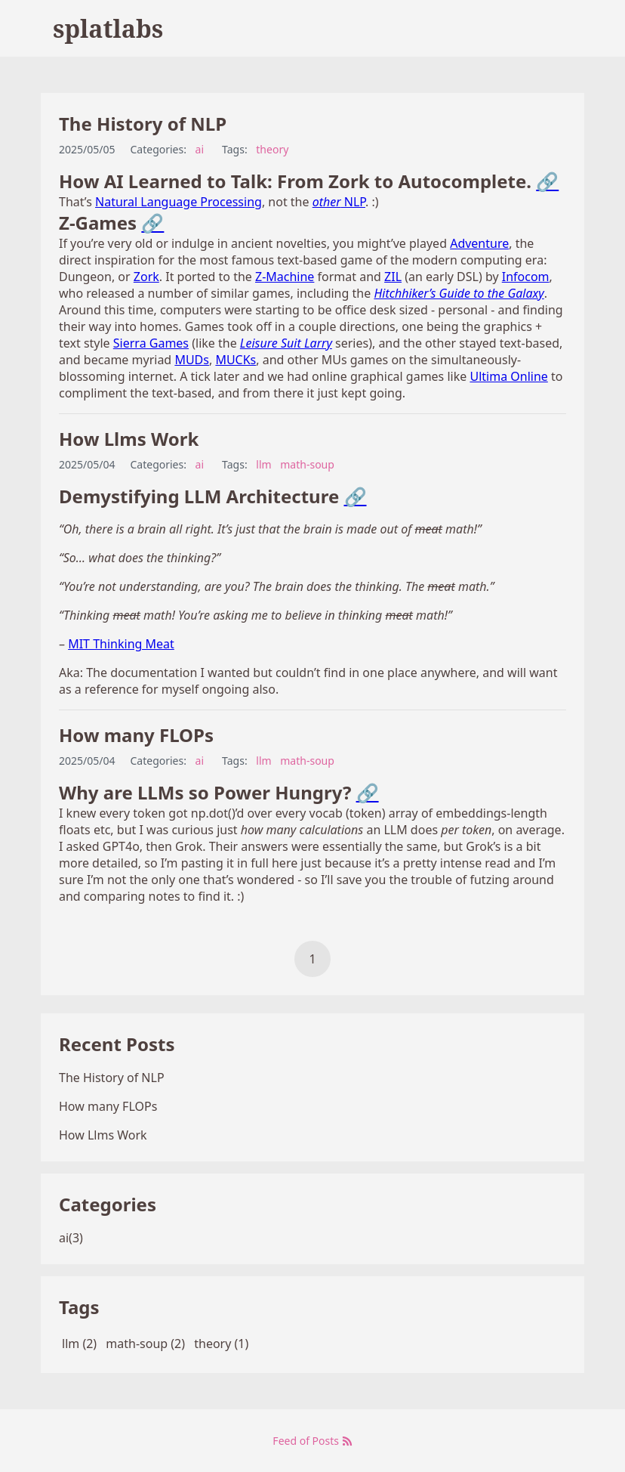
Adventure (479, 243)
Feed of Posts (312, 1440)
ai (200, 149)
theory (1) (221, 1343)
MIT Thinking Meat (121, 643)
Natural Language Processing (178, 201)
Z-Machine (284, 276)
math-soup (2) (145, 1343)
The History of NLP (142, 123)
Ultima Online (508, 376)
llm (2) (79, 1343)
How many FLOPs (136, 734)
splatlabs (108, 28)
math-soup (307, 464)
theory (272, 149)
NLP (338, 201)
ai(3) (71, 1237)
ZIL (393, 276)
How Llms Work (129, 438)
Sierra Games (151, 343)
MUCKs (235, 359)
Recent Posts (116, 1043)
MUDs (191, 359)
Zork (146, 276)
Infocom (526, 276)
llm (263, 464)
